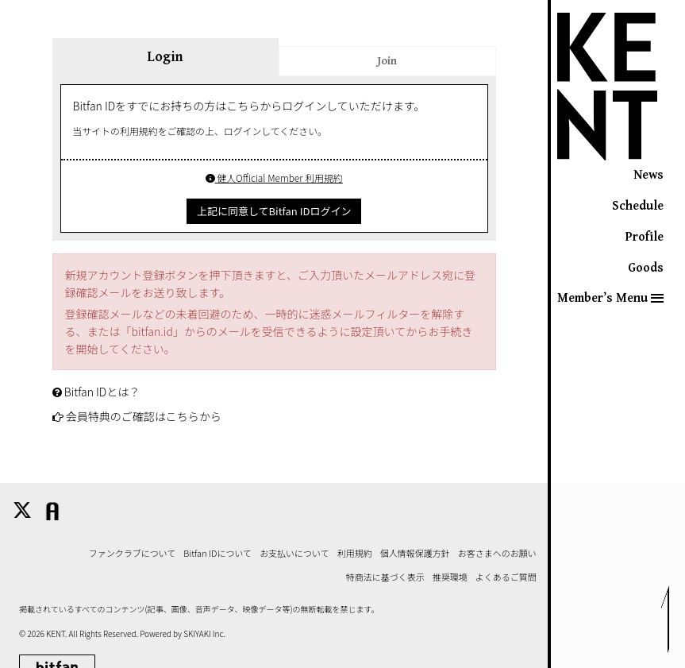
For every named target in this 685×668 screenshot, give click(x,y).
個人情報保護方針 (415, 553)
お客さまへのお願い (497, 553)
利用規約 (354, 553)
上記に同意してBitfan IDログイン (274, 210)
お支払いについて (294, 553)
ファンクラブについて (132, 553)
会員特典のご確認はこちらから (143, 416)
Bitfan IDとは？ (102, 392)
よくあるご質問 (506, 577)
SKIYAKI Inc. (204, 633)
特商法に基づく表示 (385, 577)
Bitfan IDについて (217, 553)
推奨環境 (450, 577)
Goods (646, 268)
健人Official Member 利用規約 (274, 177)
